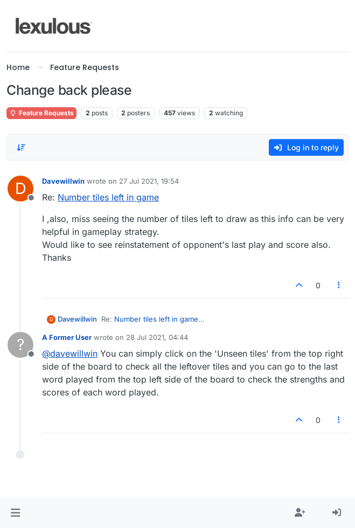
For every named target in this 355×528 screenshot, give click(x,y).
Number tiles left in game (108, 197)
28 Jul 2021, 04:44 (157, 337)
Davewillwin (63, 181)
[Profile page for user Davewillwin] (20, 189)
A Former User (67, 337)
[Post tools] (339, 285)
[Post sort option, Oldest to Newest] (21, 147)
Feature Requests (41, 113)
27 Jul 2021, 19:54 (149, 181)
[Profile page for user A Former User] (20, 345)
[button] (15, 513)
